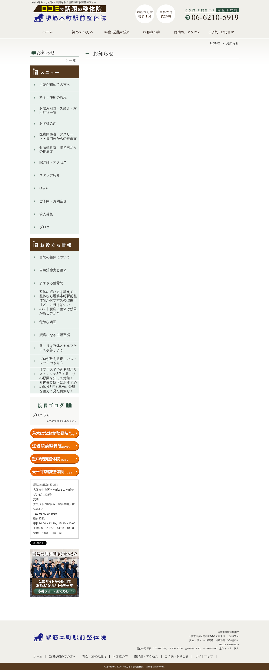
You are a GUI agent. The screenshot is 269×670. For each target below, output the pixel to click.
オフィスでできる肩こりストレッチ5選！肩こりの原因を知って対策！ (58, 374)
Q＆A (43, 188)
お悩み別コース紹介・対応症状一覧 (58, 110)
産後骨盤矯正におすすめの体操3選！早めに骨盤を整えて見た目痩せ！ (58, 387)
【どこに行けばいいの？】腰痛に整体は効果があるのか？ (58, 309)
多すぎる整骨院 (51, 283)
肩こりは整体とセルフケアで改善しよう (58, 348)
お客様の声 (151, 33)
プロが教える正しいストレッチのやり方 (58, 361)
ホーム (47, 33)
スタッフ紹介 (49, 175)
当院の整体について (54, 257)
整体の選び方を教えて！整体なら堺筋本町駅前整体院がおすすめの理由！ (58, 296)
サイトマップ (204, 656)
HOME (215, 43)
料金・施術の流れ (117, 33)
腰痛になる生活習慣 (54, 335)
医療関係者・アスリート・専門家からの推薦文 (58, 136)
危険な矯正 (47, 322)
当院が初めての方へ (82, 33)
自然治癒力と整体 (53, 270)
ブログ (44, 227)
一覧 (72, 60)
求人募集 (46, 214)
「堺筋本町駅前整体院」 (134, 667)
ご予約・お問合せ (221, 33)
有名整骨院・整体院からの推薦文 (58, 149)
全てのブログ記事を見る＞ (61, 421)
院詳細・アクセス (186, 33)
